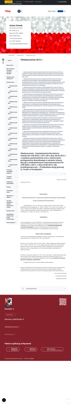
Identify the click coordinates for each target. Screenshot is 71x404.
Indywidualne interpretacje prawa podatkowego (12, 217)
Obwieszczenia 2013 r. (12, 155)
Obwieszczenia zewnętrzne (12, 77)
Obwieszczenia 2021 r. (12, 112)
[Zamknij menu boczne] (3, 61)
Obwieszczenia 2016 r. (12, 139)
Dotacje (12, 187)
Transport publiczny (12, 177)
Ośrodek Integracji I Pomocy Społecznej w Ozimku (12, 204)
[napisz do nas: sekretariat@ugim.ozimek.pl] (15, 3)
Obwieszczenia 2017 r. (12, 133)
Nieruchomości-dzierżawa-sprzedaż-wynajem (12, 71)
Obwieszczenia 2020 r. (12, 118)
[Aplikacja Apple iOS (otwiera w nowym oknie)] (13, 349)
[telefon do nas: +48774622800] (62, 1)
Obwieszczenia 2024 (12, 97)
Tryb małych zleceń (12, 191)
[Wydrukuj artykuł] (65, 62)
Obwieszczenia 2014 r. (12, 149)
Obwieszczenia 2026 (12, 86)
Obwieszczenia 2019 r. (12, 123)
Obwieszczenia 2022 (12, 107)
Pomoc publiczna (12, 222)
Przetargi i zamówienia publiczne (12, 171)
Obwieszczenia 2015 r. (12, 144)
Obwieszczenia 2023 (12, 102)
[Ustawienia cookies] (4, 400)
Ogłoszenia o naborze (12, 196)
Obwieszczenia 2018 (12, 128)
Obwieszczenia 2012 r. (12, 160)
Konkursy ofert (12, 210)
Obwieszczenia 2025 (12, 91)
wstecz (9, 60)
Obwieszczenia (12, 82)
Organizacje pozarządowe (12, 182)
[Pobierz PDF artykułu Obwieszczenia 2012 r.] (63, 62)
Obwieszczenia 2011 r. (12, 165)
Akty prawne (12, 65)
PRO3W (32, 358)
